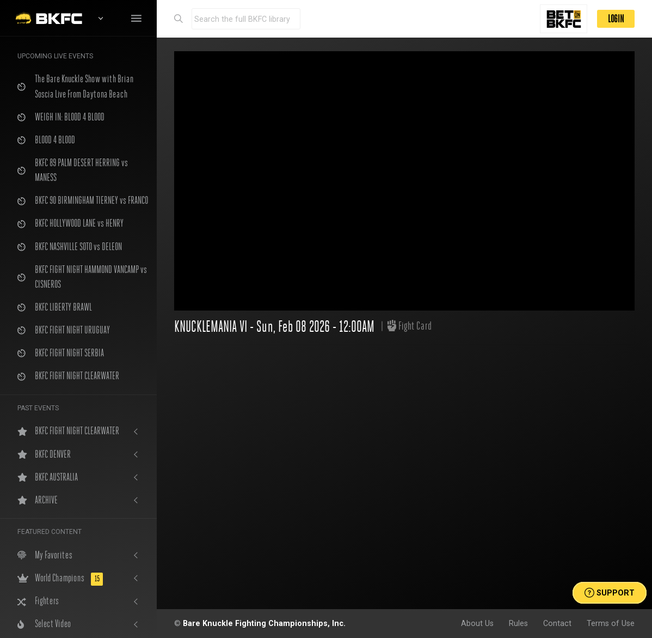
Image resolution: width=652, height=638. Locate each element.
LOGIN (616, 19)
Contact (557, 623)
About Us (477, 623)
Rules (518, 623)
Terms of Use (611, 623)
